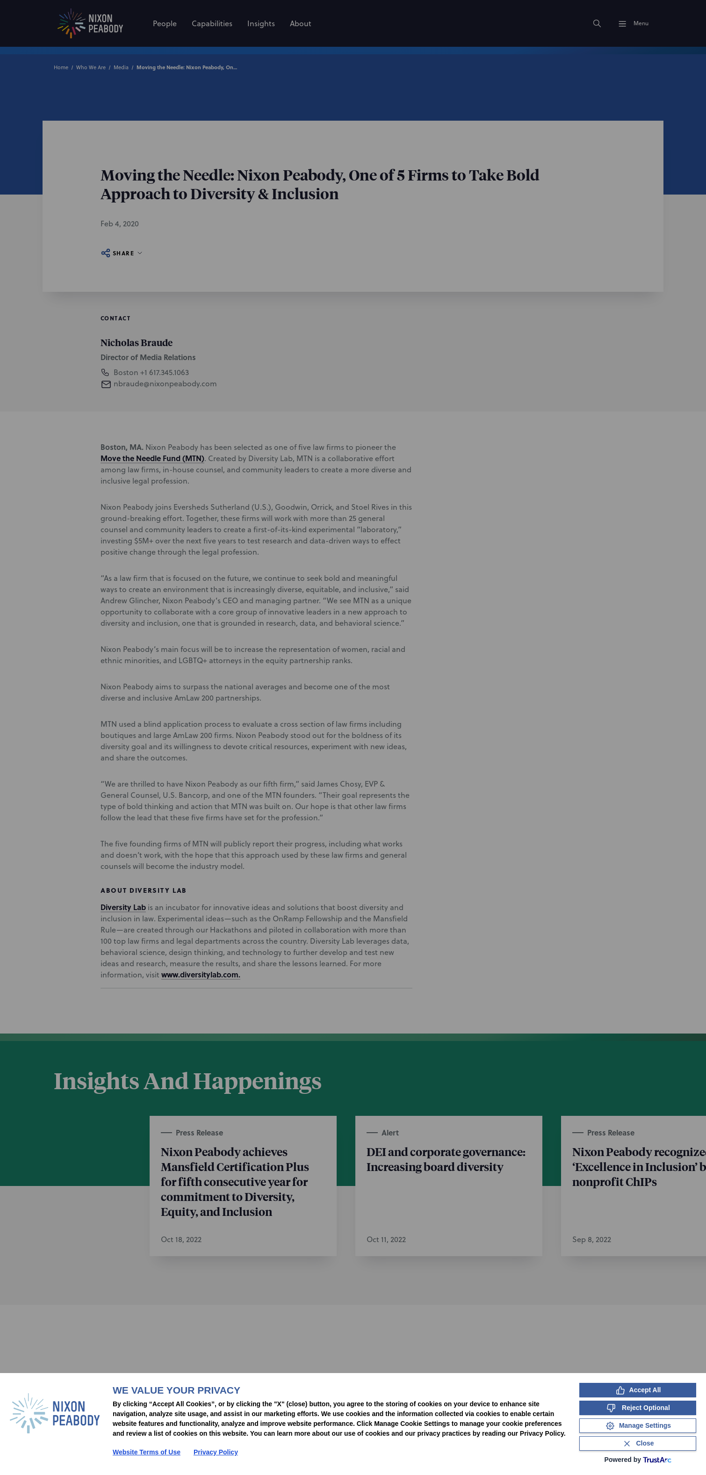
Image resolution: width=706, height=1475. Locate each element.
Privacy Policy (216, 1452)
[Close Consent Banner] (637, 1443)
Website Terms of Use (146, 1452)
